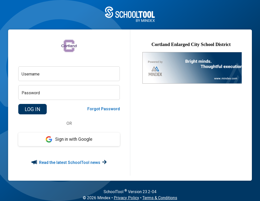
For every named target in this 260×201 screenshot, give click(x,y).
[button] (32, 109)
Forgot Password (103, 108)
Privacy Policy (126, 197)
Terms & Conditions (159, 197)
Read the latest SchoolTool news (69, 162)
